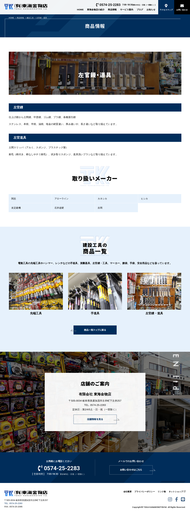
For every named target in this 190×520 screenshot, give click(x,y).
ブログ (140, 9)
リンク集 (162, 491)
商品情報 (112, 9)
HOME (80, 9)
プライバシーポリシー (144, 491)
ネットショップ (176, 491)
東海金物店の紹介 (96, 9)
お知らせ (151, 9)
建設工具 (30, 18)
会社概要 (127, 491)
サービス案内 (126, 9)
